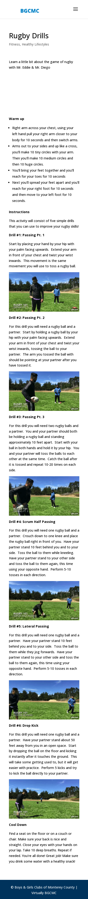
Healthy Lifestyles (35, 44)
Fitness (14, 44)
